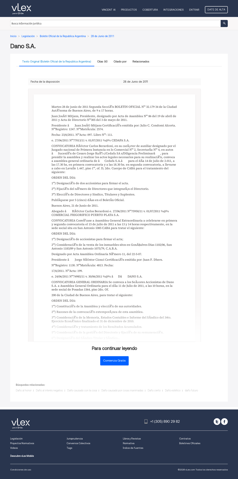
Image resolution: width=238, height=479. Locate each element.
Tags (69, 448)
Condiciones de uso (20, 469)
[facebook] (224, 421)
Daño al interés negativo (49, 390)
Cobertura (150, 9)
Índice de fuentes (133, 448)
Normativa (128, 443)
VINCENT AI (108, 9)
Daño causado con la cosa (82, 390)
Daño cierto (154, 390)
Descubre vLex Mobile (22, 456)
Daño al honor (24, 390)
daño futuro (191, 390)
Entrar (194, 9)
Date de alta (216, 9)
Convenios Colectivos (78, 443)
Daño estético (173, 390)
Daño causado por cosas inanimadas (122, 390)
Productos (129, 9)
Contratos (185, 438)
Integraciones (173, 9)
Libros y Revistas (132, 438)
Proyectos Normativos (22, 443)
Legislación (16, 438)
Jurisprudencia (75, 438)
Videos (14, 448)
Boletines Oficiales (189, 443)
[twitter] (217, 421)
